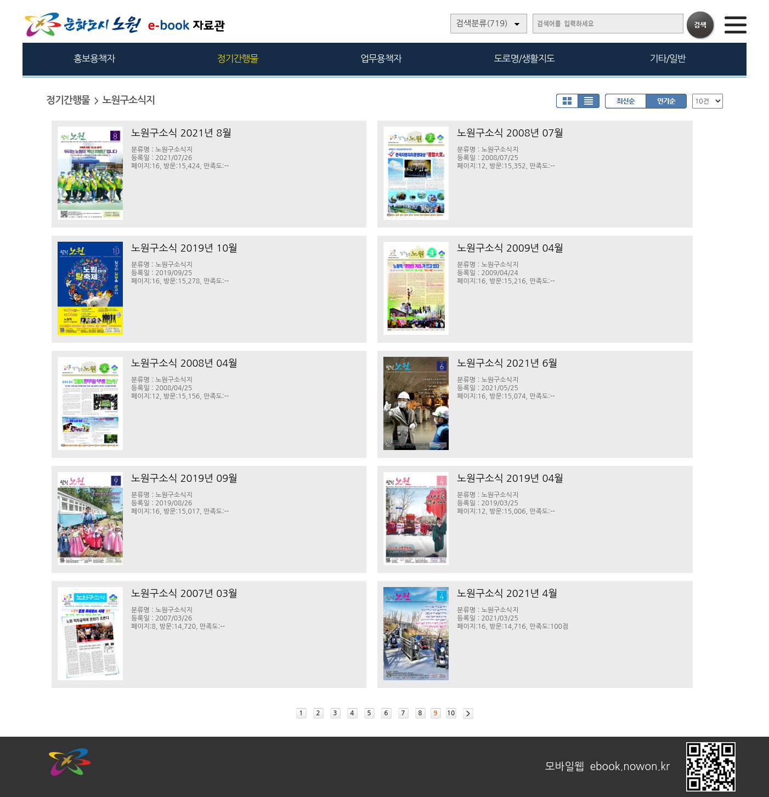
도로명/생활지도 (524, 58)
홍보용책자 (94, 58)
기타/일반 (667, 58)
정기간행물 (237, 58)
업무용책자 (381, 58)
